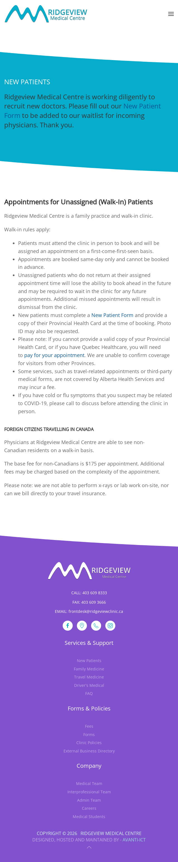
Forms (89, 734)
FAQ (89, 693)
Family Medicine (89, 669)
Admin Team (89, 800)
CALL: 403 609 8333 (89, 592)
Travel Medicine (89, 677)
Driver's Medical (89, 685)
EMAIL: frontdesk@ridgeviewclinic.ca (89, 611)
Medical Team (89, 783)
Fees (89, 726)
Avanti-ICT (134, 840)
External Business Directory (89, 751)
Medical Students (89, 816)
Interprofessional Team (89, 791)
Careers (89, 808)
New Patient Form (112, 315)
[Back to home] (46, 14)
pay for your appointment (54, 355)
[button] (171, 14)
